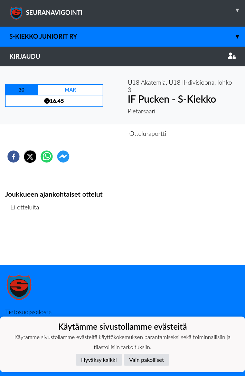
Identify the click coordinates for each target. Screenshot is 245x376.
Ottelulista (27, 241)
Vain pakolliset (146, 359)
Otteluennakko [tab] (98, 133)
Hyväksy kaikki (99, 359)
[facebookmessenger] (63, 156)
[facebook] (13, 156)
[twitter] (30, 156)
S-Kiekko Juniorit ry (127, 36)
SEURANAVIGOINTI (127, 10)
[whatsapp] (46, 156)
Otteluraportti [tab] (147, 133)
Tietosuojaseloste (28, 312)
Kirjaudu (122, 56)
